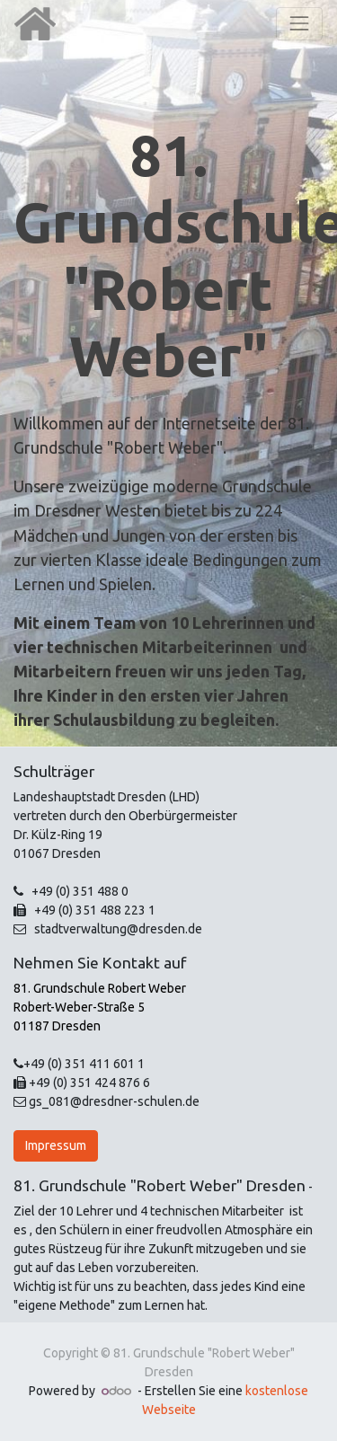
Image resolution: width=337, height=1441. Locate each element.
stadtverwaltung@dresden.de (115, 929)
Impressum (55, 1145)
